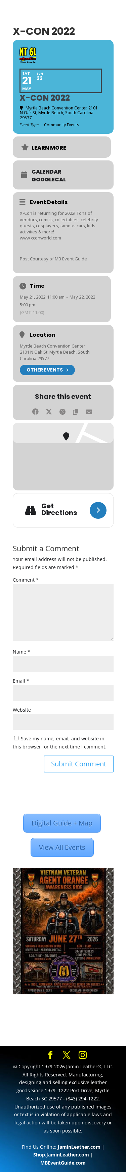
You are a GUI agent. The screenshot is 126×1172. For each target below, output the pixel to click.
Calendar (46, 172)
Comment (26, 580)
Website (22, 710)
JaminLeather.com (79, 1147)
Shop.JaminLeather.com (61, 1154)
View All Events (62, 847)
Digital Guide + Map (62, 822)
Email (21, 681)
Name (21, 651)
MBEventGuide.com (63, 1163)
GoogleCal (49, 180)
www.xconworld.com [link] (40, 238)
